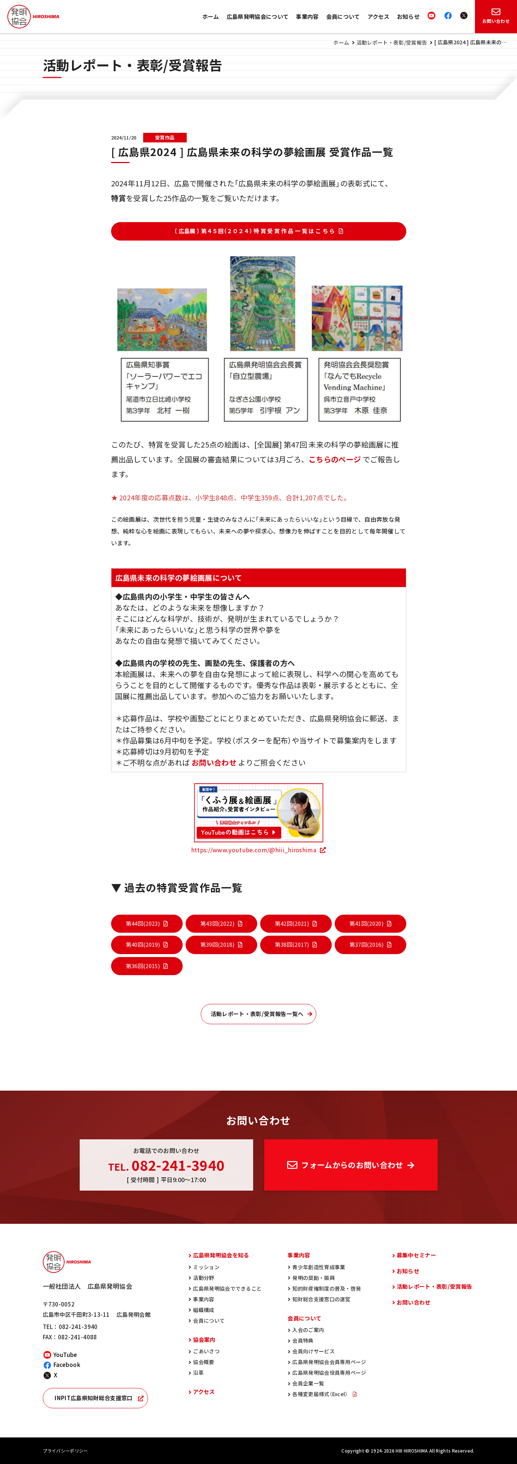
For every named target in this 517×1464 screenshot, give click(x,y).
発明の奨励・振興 (313, 1277)
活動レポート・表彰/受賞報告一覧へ (257, 1014)
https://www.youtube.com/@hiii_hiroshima (253, 849)
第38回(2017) (292, 944)
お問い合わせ (414, 1302)
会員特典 (302, 1340)
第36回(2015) (143, 966)
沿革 (198, 1372)
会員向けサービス (313, 1351)
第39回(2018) (217, 944)
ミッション (206, 1267)
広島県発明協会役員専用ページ (329, 1372)
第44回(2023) (143, 923)
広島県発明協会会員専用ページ (329, 1361)
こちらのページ (335, 459)
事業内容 (307, 17)
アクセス (379, 17)
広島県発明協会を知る (221, 1255)
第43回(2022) (217, 923)
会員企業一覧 (308, 1383)
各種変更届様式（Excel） (320, 1394)
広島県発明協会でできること (227, 1288)
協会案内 (204, 1340)
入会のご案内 (308, 1329)
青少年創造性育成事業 (318, 1267)
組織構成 (203, 1309)
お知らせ (408, 17)
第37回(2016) (366, 944)
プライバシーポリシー (65, 1450)
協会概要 (203, 1361)
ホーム (210, 17)
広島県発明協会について (258, 17)
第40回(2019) (143, 944)
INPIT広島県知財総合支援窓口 (93, 1398)
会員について (343, 17)
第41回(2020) (366, 923)
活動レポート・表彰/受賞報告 (391, 42)
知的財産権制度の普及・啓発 (326, 1288)
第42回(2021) (292, 923)
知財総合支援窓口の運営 (321, 1299)
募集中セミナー (416, 1255)
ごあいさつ (206, 1351)
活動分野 (203, 1277)
